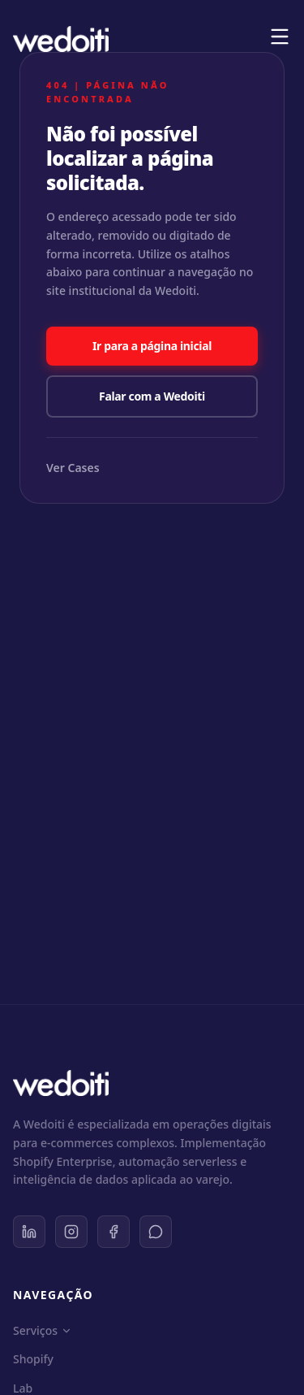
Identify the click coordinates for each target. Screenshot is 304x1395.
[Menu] (279, 36)
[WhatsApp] (155, 1231)
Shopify (33, 1359)
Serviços (42, 1330)
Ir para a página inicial (152, 345)
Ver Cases (73, 467)
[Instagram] (71, 1231)
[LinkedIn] (29, 1231)
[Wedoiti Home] (61, 39)
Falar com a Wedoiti (152, 396)
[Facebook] (113, 1231)
